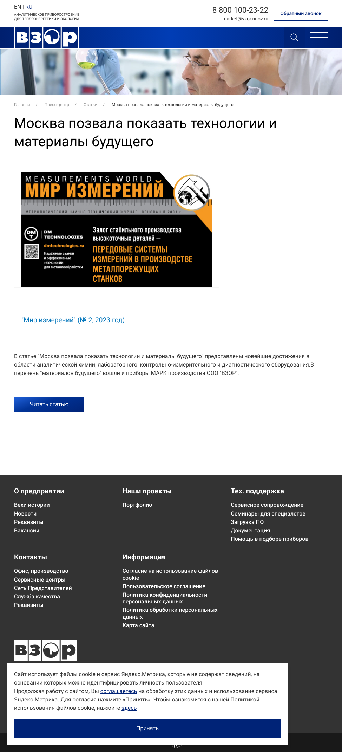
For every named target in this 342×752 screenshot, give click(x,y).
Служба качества (37, 596)
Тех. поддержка (257, 491)
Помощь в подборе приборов (269, 539)
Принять (147, 728)
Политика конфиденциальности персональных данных (165, 598)
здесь (129, 708)
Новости (25, 513)
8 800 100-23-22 (240, 10)
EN (17, 7)
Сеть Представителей (43, 588)
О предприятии (39, 491)
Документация (250, 530)
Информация (144, 557)
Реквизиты (29, 522)
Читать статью (49, 404)
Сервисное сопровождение (267, 504)
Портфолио (137, 504)
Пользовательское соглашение (164, 586)
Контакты (30, 557)
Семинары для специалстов (268, 513)
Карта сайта (138, 625)
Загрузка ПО (247, 522)
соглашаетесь (118, 691)
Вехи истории (32, 504)
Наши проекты (147, 491)
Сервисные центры (40, 579)
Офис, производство (41, 571)
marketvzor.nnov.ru (245, 19)
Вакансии (26, 530)
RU (28, 7)
